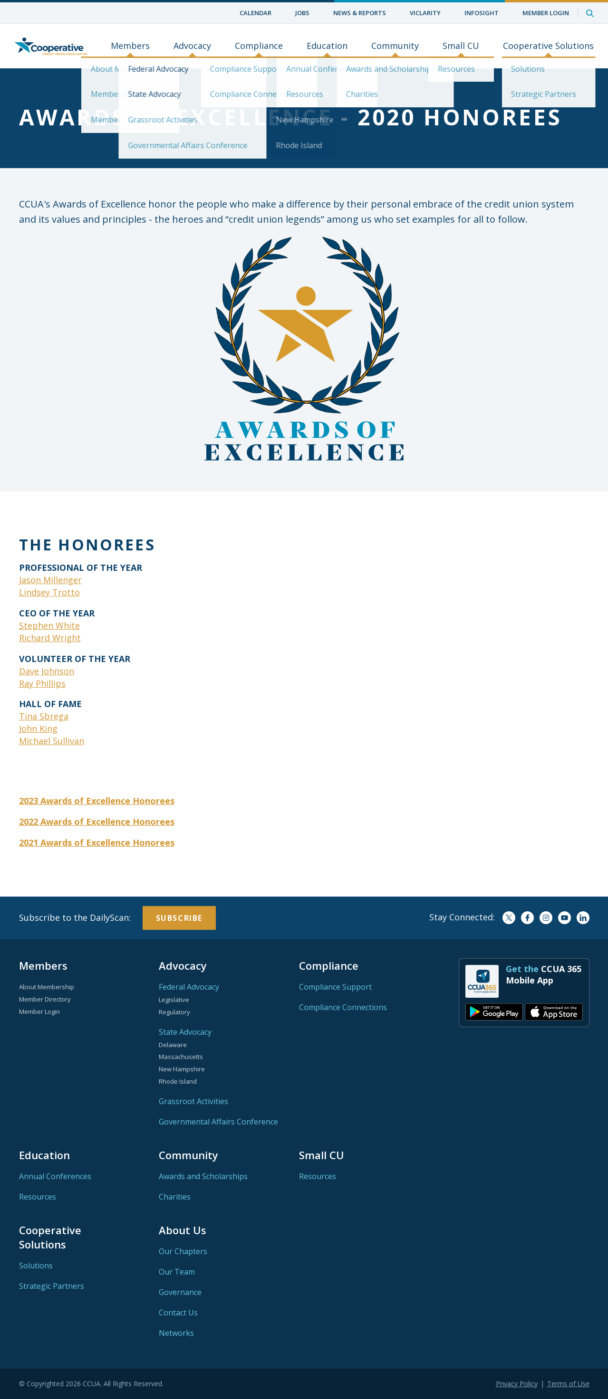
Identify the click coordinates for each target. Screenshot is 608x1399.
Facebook (527, 917)
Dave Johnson (46, 671)
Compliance (259, 46)
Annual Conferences (55, 1176)
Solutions (36, 1265)
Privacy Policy (517, 1383)
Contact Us (178, 1312)
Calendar (255, 13)
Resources (37, 1196)
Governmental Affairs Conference (218, 1121)
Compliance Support (335, 987)
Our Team (177, 1272)
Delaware (173, 1044)
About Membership (46, 987)
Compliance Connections (343, 1007)
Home (50, 46)
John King (38, 728)
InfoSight (481, 13)
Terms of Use (568, 1383)
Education (327, 46)
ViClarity (425, 13)
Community (395, 46)
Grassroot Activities (193, 1101)
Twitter (508, 917)
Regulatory (174, 1012)
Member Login (545, 13)
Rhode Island (178, 1081)
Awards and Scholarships (203, 1176)
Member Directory (45, 999)
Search (590, 13)
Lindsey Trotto (49, 592)
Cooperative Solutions (548, 46)
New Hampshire (182, 1069)
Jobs (302, 13)
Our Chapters (183, 1251)
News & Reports (359, 13)
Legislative (174, 999)
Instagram (546, 917)
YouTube (564, 917)
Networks (176, 1333)
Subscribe (179, 918)
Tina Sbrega (43, 716)
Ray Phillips (42, 683)
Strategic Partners (51, 1286)
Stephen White (49, 625)
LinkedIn (583, 917)
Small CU (461, 46)
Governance (180, 1292)
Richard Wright (50, 637)
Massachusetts (181, 1056)
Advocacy (192, 46)
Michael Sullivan (51, 741)
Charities (175, 1196)
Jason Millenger (50, 580)
